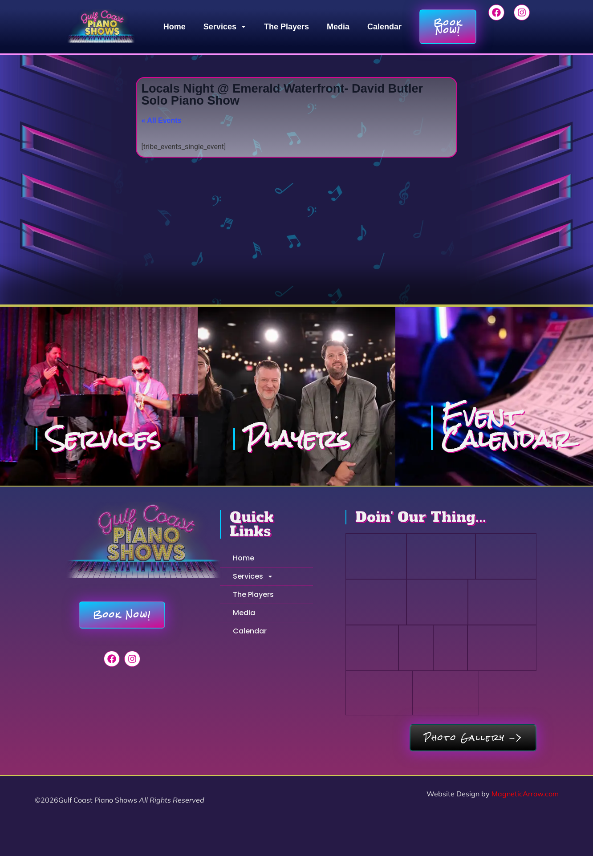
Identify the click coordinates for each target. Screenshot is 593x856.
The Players (286, 26)
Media (338, 26)
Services (224, 27)
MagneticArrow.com (525, 793)
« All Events (161, 120)
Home (174, 26)
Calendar (384, 26)
